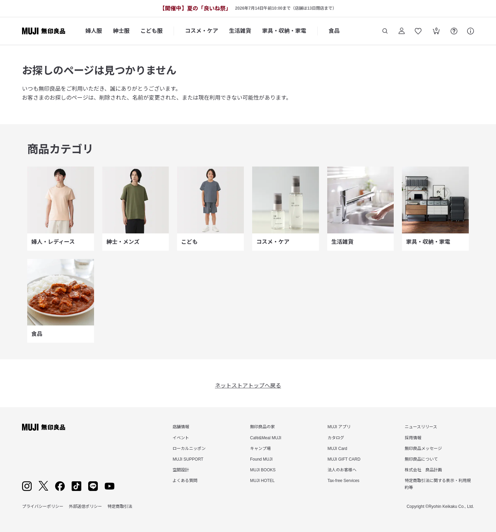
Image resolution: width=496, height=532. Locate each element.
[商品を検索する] (385, 31)
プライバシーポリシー (42, 506)
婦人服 (93, 31)
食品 (334, 31)
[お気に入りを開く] (418, 31)
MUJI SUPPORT (188, 459)
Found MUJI (261, 459)
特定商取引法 (119, 506)
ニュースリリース (421, 426)
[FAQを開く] (454, 31)
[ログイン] (401, 31)
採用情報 (413, 437)
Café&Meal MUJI (265, 437)
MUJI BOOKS (263, 470)
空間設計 (181, 470)
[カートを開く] (436, 31)
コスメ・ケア (201, 31)
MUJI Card (337, 448)
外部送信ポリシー (85, 506)
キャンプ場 (260, 448)
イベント (181, 437)
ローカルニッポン (189, 448)
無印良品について (421, 459)
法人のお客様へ (342, 470)
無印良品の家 (262, 426)
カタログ (336, 437)
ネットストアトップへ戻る (248, 386)
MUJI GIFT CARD (344, 459)
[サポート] (470, 31)
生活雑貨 (240, 31)
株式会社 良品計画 (423, 470)
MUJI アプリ (339, 426)
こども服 (152, 31)
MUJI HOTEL (262, 480)
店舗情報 (181, 426)
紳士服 (121, 31)
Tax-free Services (344, 480)
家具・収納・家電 (284, 31)
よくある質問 (185, 480)
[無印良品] (43, 427)
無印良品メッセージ (423, 448)
